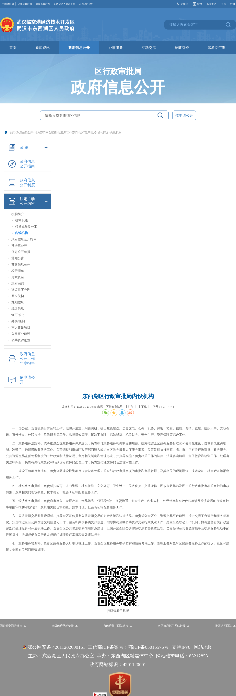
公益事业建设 (20, 333)
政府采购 (17, 283)
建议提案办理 (20, 289)
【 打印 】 (131, 406)
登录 (223, 4)
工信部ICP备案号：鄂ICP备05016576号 (128, 647)
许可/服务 (18, 315)
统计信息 (17, 308)
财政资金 (17, 277)
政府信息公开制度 (21, 182)
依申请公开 (184, 115)
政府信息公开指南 (21, 164)
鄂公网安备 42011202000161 (56, 647)
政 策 (27, 147)
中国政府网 (9, 4)
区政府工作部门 (68, 132)
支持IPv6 (181, 647)
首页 (12, 132)
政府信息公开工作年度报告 (21, 359)
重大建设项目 (20, 327)
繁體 (199, 4)
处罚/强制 (18, 321)
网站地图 (203, 647)
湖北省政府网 (26, 4)
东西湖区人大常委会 (65, 4)
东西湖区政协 (86, 4)
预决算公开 (19, 245)
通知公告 (17, 258)
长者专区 (211, 4)
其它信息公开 (20, 264)
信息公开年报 (20, 252)
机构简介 (103, 132)
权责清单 (17, 270)
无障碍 (184, 4)
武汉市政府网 (44, 4)
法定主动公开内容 (27, 201)
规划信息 (17, 302)
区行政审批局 (87, 132)
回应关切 (17, 296)
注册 (232, 4)
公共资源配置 (20, 340)
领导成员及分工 (26, 226)
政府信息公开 (25, 132)
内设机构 (115, 132)
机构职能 (21, 220)
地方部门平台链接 (46, 132)
